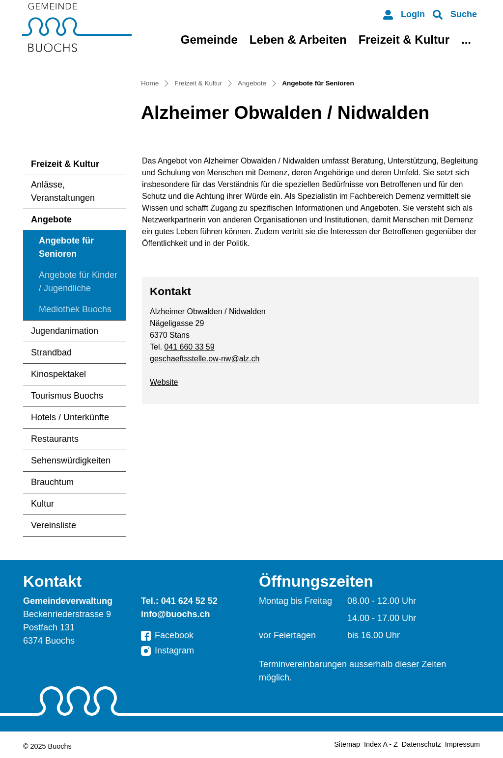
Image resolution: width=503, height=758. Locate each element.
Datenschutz (421, 744)
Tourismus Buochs (67, 396)
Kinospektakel (58, 374)
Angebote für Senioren (69, 250)
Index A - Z (381, 744)
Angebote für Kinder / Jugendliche (78, 281)
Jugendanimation (64, 331)
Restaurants (55, 439)
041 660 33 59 (189, 347)
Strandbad (51, 352)
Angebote (51, 219)
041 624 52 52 (189, 601)
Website (164, 382)
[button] (455, 14)
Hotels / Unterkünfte (70, 417)
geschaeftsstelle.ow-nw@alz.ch (204, 358)
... (466, 39)
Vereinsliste (53, 525)
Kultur (42, 504)
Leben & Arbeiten (298, 39)
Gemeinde (209, 39)
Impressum (462, 744)
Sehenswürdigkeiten (71, 460)
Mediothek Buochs (75, 309)
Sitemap (347, 744)
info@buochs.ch (175, 614)
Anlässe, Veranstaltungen (63, 191)
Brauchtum (52, 482)
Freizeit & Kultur (404, 39)
